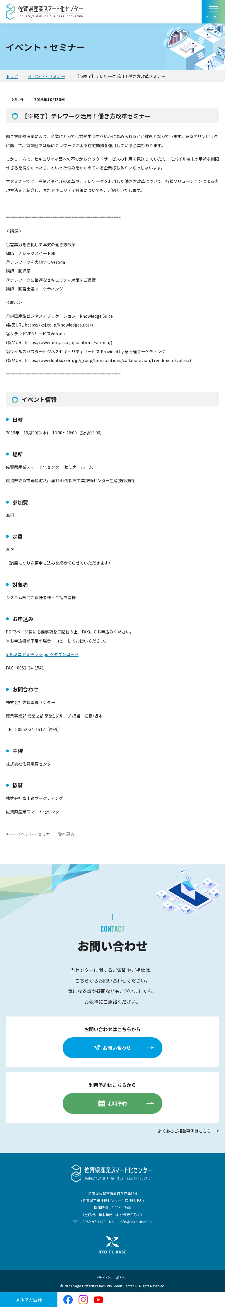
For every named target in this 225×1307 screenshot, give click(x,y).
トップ (12, 76)
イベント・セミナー (46, 76)
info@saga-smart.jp (136, 1221)
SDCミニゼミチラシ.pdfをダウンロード (42, 654)
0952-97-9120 (94, 1221)
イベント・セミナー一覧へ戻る (45, 834)
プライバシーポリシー (112, 1277)
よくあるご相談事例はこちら (184, 1131)
